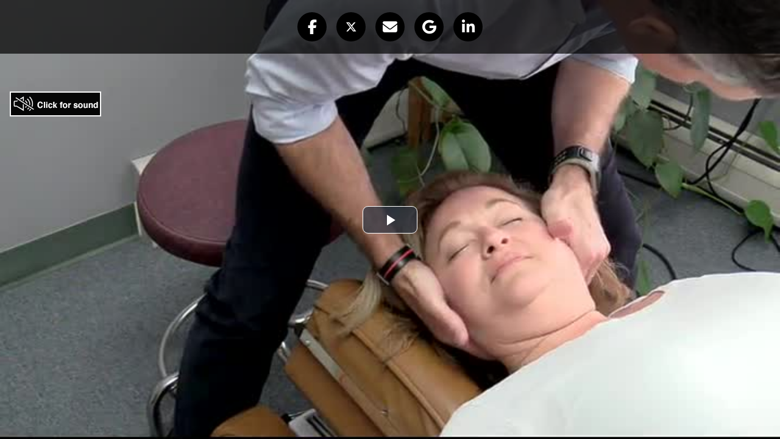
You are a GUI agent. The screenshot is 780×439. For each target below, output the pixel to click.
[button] (312, 26)
